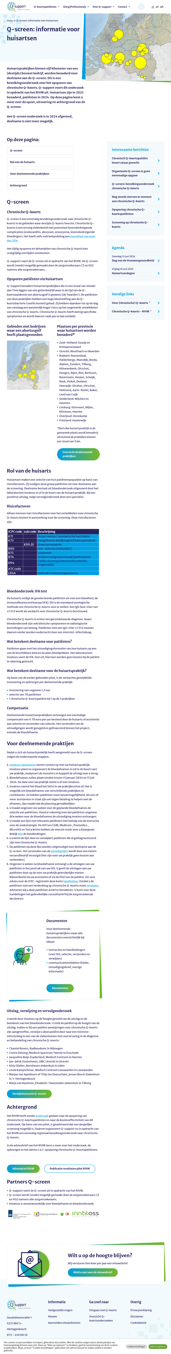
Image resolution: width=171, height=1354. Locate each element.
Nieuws (52, 1297)
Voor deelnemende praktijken (22, 162)
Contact (122, 6)
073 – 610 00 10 (17, 1326)
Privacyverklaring (141, 1290)
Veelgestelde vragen (61, 1290)
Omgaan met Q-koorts (103, 1290)
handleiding (71, 860)
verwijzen (93, 864)
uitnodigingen (60, 830)
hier (20, 813)
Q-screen (16, 150)
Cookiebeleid (138, 1303)
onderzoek (42, 1095)
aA (152, 7)
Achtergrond (64, 162)
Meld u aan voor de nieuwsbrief (93, 1252)
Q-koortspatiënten (45, 6)
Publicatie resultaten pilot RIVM (72, 1148)
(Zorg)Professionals (74, 6)
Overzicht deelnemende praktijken (78, 433)
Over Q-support (102, 6)
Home (10, 20)
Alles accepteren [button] (157, 1346)
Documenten (60, 967)
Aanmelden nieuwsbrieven (57, 1306)
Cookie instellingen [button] (136, 1346)
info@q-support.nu (19, 1320)
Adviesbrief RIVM (23, 1148)
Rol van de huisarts (68, 150)
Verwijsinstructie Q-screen (30, 1073)
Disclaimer (137, 1297)
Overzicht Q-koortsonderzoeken (101, 1299)
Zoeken (141, 6)
